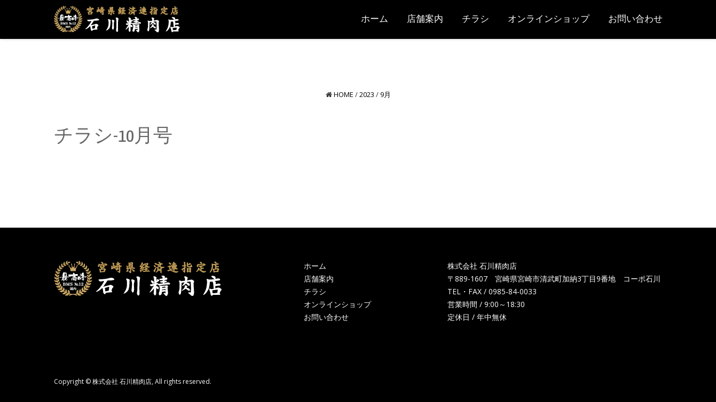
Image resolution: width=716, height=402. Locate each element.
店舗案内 (319, 279)
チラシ (315, 291)
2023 (366, 94)
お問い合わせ (326, 317)
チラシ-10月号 (113, 137)
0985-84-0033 (513, 291)
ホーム (315, 266)
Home (343, 94)
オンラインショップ (337, 304)
